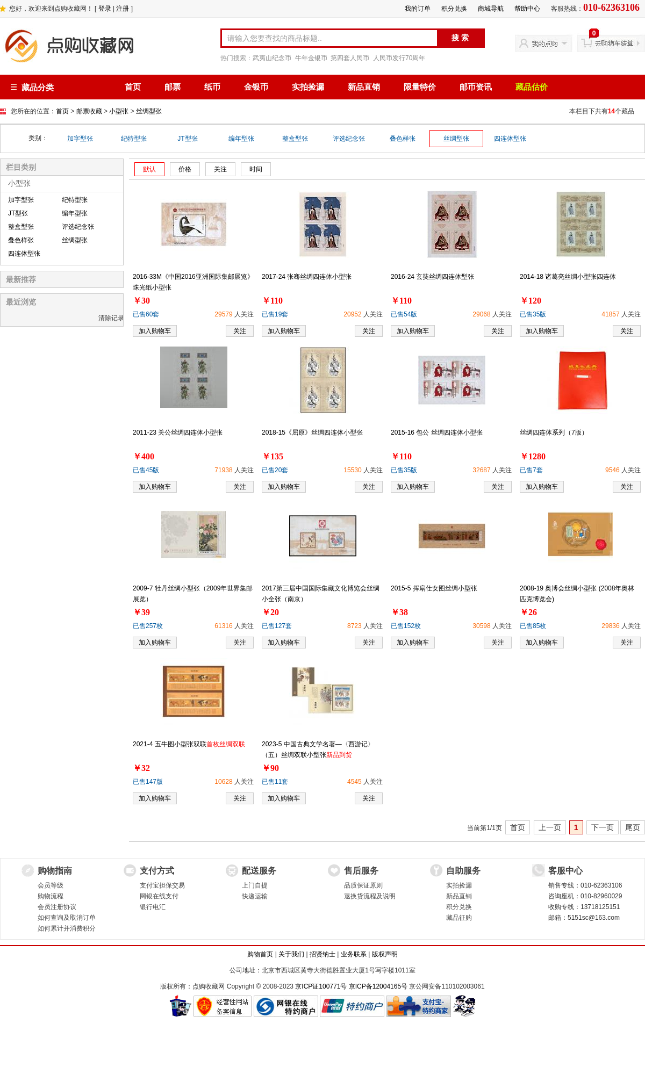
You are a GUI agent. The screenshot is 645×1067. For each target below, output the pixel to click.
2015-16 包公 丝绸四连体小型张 (437, 432)
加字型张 (80, 138)
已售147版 (148, 781)
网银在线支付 (159, 896)
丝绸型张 (149, 111)
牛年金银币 (311, 58)
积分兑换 (454, 8)
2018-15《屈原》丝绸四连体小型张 (312, 432)
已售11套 (275, 781)
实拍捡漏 (308, 87)
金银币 (256, 87)
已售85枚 (533, 626)
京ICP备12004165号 (378, 986)
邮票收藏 (89, 111)
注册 (122, 8)
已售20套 (275, 470)
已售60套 (146, 314)
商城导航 (491, 8)
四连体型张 (510, 138)
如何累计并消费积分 (67, 928)
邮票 (172, 87)
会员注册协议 (57, 907)
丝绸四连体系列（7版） (554, 432)
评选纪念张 (349, 138)
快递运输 (255, 896)
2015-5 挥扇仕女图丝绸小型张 (434, 588)
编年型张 (241, 138)
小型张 (118, 111)
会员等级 (50, 885)
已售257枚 (148, 626)
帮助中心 (527, 8)
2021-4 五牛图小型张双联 (189, 744)
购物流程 (50, 896)
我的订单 (418, 8)
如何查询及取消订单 (67, 917)
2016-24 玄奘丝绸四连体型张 (432, 276)
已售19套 (275, 314)
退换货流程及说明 (370, 896)
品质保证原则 (363, 885)
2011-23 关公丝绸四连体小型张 (178, 432)
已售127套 (277, 626)
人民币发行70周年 (399, 58)
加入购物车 (155, 331)
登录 (104, 8)
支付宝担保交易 (162, 885)
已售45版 (146, 470)
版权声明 (385, 954)
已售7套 (531, 470)
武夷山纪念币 (272, 58)
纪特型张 (134, 138)
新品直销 (364, 87)
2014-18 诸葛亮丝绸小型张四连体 (568, 276)
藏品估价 (531, 87)
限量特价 (420, 87)
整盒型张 (295, 138)
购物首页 (260, 954)
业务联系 (354, 954)
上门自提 (255, 885)
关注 (239, 331)
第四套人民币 (350, 58)
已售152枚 (406, 626)
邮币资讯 (476, 87)
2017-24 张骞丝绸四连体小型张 (307, 276)
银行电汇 (153, 907)
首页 (133, 87)
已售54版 (404, 314)
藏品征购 (459, 917)
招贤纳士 (322, 954)
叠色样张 (402, 138)
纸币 (212, 87)
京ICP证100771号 (321, 986)
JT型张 (187, 138)
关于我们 (291, 954)
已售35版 (533, 314)
